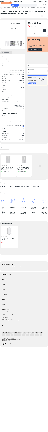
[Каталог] (15, 5)
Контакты (3, 296)
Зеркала (7, 335)
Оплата (3, 284)
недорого (3, 186)
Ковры (23, 335)
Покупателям (4, 277)
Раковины (36, 335)
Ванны (27, 335)
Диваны (32, 332)
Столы (3, 335)
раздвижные (21, 121)
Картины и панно (17, 335)
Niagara (15, 26)
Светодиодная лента (17, 332)
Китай (22, 61)
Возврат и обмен (5, 286)
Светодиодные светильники (7, 332)
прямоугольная (21, 82)
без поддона (10, 186)
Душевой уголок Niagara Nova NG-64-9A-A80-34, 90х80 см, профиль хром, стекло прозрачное (8, 239)
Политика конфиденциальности (8, 306)
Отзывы (3, 299)
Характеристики (6, 52)
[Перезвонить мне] (37, 80)
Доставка (4, 282)
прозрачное (21, 80)
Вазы (12, 335)
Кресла (36, 332)
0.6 (23, 95)
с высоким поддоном (35, 186)
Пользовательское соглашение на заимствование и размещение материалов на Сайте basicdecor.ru (11, 339)
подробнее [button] (22, 126)
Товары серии (4, 147)
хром (23, 76)
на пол (18, 119)
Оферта (3, 304)
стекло (22, 72)
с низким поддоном (25, 186)
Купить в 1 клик (37, 33)
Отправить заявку (35, 49)
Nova (15, 28)
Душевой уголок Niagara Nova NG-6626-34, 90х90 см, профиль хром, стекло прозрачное (23, 168)
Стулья (41, 332)
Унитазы (31, 335)
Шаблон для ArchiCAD (6, 309)
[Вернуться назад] (1, 8)
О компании (4, 279)
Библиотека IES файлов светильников (9, 311)
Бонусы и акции (5, 291)
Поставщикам (4, 294)
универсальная (21, 123)
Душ (41, 335)
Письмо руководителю (6, 301)
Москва (35, 1)
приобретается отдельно (19, 110)
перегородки (17, 186)
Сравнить (44, 16)
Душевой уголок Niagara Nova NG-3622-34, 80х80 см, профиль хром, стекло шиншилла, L (7, 168)
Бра (28, 332)
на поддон (22, 119)
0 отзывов (3, 15)
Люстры (24, 332)
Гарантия (3, 289)
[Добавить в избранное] (14, 156)
